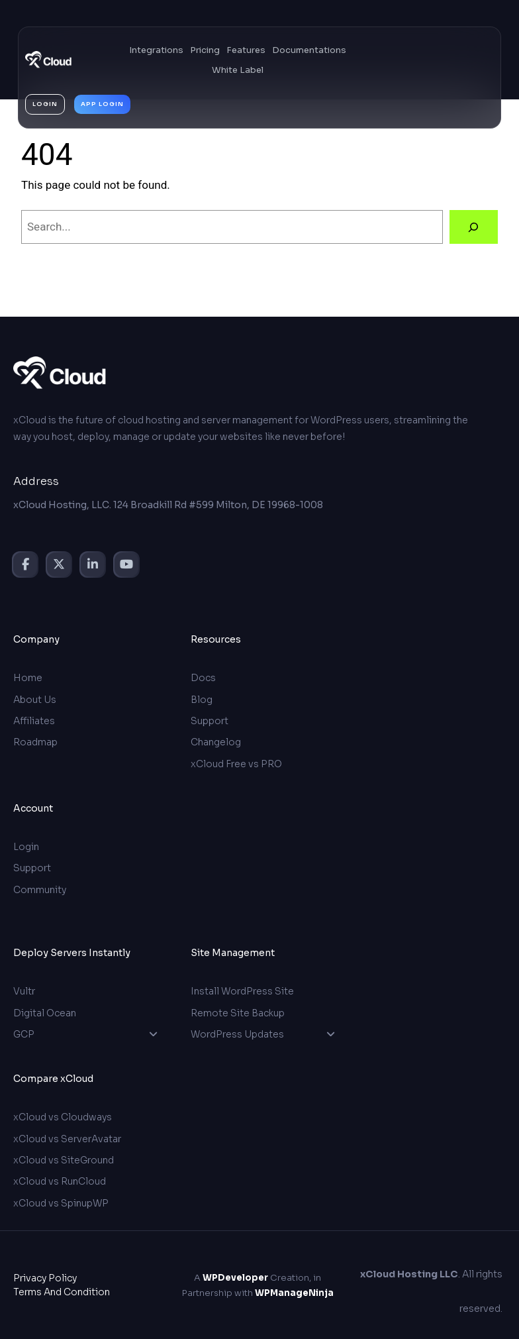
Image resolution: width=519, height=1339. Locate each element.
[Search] (473, 227)
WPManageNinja (294, 1292)
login (45, 104)
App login (102, 104)
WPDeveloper (235, 1277)
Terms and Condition (61, 1291)
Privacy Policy (45, 1277)
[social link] (25, 564)
